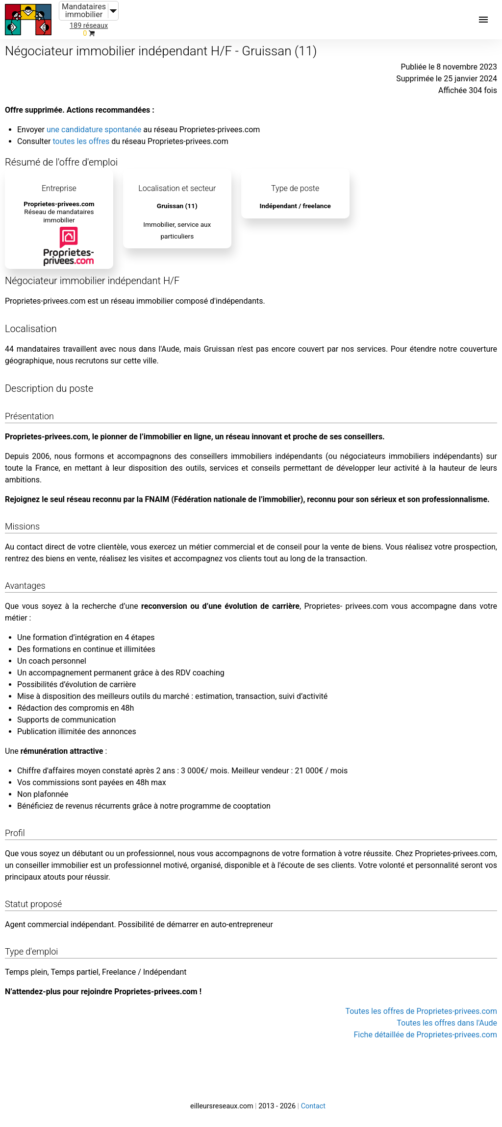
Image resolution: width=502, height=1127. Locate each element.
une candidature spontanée (94, 129)
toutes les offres (80, 141)
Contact (313, 1106)
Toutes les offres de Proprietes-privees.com (421, 1011)
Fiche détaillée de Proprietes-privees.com (426, 1034)
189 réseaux (89, 26)
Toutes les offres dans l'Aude (447, 1023)
